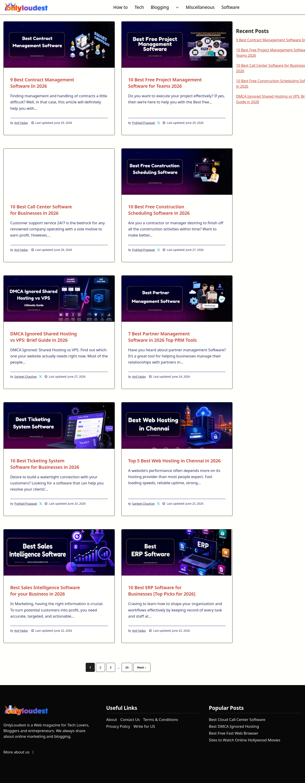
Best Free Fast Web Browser (233, 733)
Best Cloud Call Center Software (237, 719)
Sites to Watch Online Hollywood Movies (244, 740)
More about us (19, 752)
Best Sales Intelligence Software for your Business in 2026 (45, 590)
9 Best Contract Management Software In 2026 (42, 83)
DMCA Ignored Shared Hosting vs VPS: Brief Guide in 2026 (43, 337)
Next (141, 667)
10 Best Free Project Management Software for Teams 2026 (165, 83)
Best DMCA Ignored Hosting (234, 726)
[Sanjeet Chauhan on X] (40, 376)
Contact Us (130, 719)
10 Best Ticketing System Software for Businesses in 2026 (44, 464)
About (111, 719)
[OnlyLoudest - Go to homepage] (26, 7)
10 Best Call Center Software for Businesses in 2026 (41, 210)
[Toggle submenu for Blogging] (177, 7)
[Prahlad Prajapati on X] (158, 122)
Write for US (144, 726)
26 (127, 667)
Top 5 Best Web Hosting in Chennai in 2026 (174, 461)
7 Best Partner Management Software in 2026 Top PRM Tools (162, 337)
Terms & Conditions (160, 719)
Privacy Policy (118, 726)
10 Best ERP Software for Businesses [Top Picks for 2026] (161, 590)
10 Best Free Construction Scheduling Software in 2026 (159, 210)
